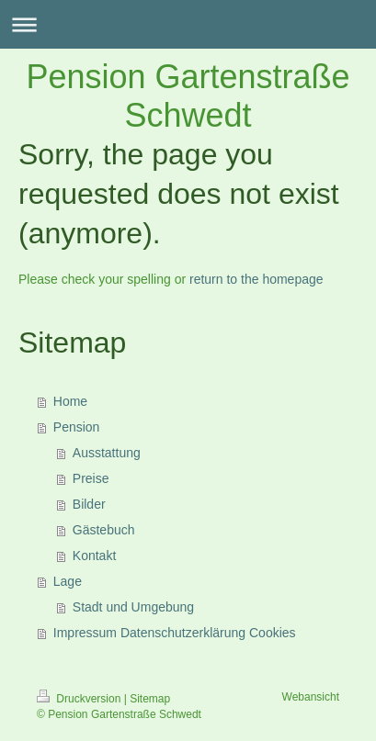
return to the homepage (256, 279)
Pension (76, 427)
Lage (67, 581)
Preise (91, 478)
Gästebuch (104, 529)
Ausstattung (107, 452)
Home (70, 401)
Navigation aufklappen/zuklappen (188, 24)
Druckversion (80, 698)
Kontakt (94, 555)
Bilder (89, 504)
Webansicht (310, 696)
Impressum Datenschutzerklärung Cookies (174, 632)
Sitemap (150, 698)
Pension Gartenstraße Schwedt (187, 96)
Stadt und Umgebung (133, 607)
